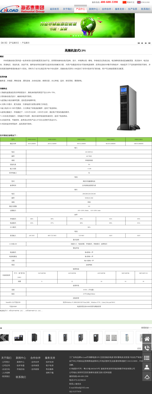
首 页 (4, 43)
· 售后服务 (49, 369)
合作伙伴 (107, 9)
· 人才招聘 (5, 373)
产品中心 (81, 9)
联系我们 (145, 9)
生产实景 (132, 9)
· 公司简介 (5, 362)
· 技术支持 (49, 362)
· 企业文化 (5, 369)
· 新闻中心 (20, 362)
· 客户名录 (49, 365)
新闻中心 (94, 9)
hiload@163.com (82, 388)
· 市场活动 (20, 369)
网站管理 (5, 392)
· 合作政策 (34, 369)
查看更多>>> (146, 328)
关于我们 (68, 9)
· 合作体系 (34, 365)
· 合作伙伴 (34, 362)
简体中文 (131, 2)
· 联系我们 (5, 376)
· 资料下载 (49, 373)
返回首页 (54, 9)
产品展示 (14, 43)
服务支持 (120, 9)
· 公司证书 (5, 365)
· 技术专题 (20, 365)
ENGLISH (145, 2)
